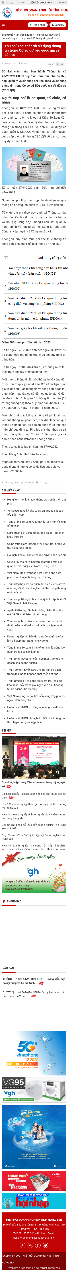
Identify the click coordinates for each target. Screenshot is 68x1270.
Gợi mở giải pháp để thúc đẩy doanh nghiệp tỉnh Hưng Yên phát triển (34, 826)
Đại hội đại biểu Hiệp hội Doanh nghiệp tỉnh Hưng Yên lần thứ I (34, 795)
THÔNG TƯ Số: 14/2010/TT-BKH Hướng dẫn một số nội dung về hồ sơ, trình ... (34, 981)
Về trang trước (12, 482)
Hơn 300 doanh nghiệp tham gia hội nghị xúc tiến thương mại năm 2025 (34, 806)
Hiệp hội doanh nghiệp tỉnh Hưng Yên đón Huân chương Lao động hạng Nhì (34, 816)
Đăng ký (58, 25)
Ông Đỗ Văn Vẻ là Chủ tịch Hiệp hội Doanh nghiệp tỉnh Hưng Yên (34, 837)
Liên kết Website (40, 2)
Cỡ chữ (50, 64)
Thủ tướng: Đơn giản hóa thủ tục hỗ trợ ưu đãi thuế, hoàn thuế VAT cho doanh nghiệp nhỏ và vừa (34, 625)
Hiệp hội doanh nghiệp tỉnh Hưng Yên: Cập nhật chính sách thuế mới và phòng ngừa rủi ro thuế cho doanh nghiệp (34, 847)
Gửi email (29, 482)
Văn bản (8, 968)
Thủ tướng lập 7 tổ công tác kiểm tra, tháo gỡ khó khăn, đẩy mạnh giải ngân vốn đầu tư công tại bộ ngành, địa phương (35, 685)
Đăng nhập (38, 25)
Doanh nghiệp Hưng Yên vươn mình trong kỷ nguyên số (34, 785)
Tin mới (6, 730)
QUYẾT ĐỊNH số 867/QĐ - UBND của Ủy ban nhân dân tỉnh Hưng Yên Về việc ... (34, 994)
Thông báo (12, 901)
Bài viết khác (11, 490)
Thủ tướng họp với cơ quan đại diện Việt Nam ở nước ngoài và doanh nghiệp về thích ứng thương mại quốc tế (36, 588)
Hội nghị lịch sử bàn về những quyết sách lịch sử (36, 555)
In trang (43, 482)
